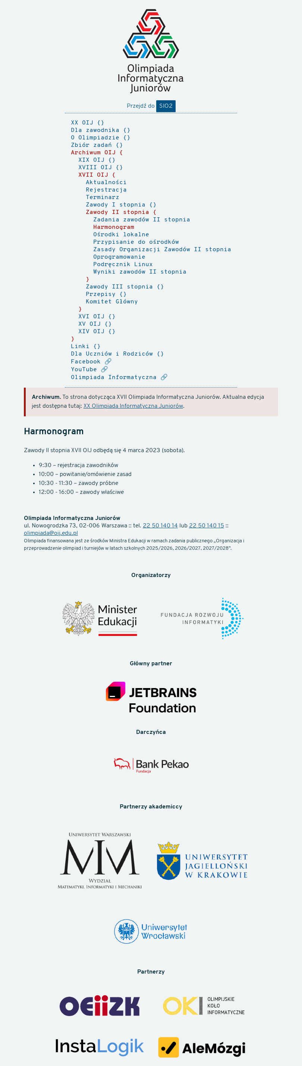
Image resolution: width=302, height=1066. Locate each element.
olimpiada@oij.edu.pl (51, 533)
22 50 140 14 (160, 526)
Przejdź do (151, 106)
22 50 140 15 (206, 526)
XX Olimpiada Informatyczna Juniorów (133, 406)
